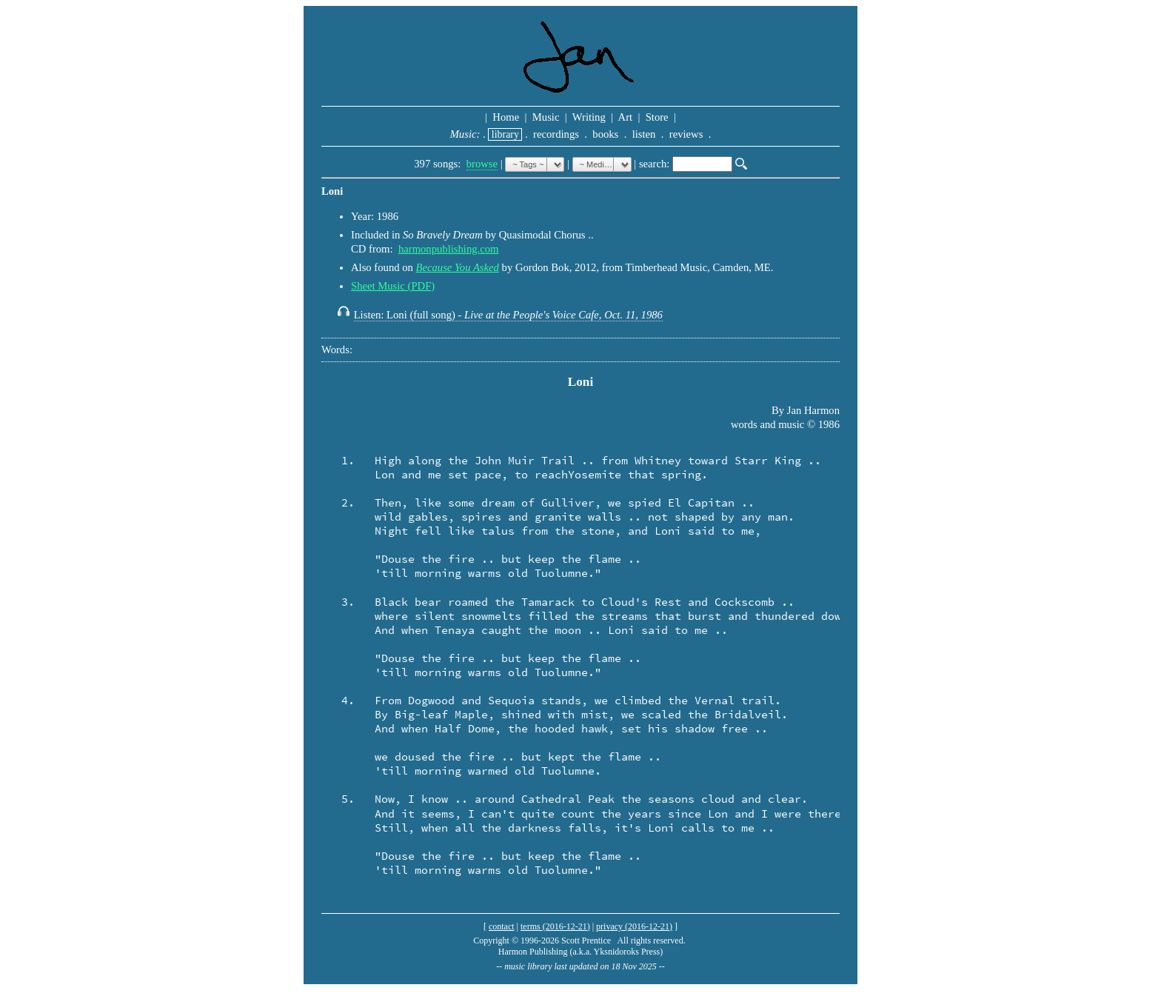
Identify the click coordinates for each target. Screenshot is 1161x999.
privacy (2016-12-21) (634, 926)
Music (545, 117)
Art (625, 117)
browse (482, 164)
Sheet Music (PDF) (393, 286)
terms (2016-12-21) (555, 926)
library (505, 134)
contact (502, 926)
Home (506, 117)
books (605, 134)
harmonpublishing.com (448, 249)
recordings (555, 134)
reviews (686, 134)
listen (643, 134)
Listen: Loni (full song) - (508, 315)
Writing (588, 117)
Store (657, 117)
